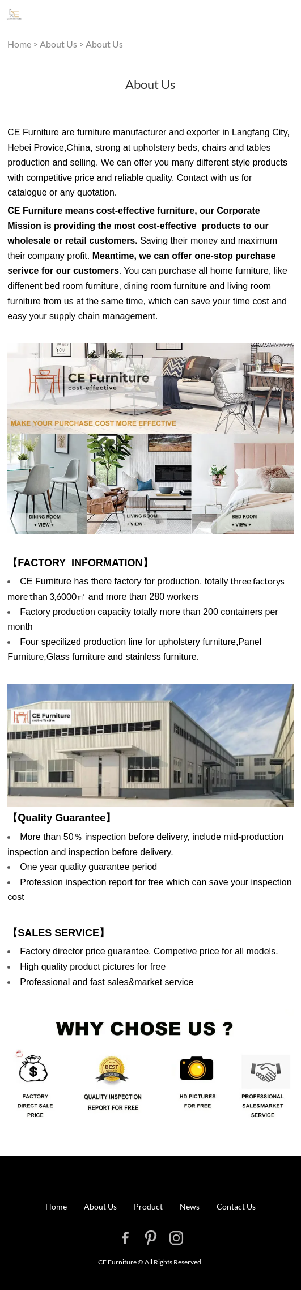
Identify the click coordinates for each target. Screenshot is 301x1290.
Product (148, 1206)
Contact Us (236, 1206)
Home (19, 44)
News (190, 1206)
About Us (58, 44)
